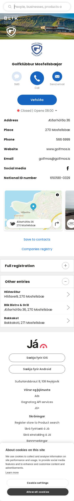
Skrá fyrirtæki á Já (37, 429)
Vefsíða (37, 100)
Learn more (12, 472)
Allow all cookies (37, 492)
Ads (37, 396)
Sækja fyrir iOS (37, 358)
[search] (37, 7)
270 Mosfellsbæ (57, 130)
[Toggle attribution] (57, 194)
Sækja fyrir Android (37, 369)
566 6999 (63, 139)
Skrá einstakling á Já (37, 435)
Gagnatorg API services (37, 402)
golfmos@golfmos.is (54, 158)
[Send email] (57, 76)
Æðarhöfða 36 (59, 120)
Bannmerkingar (37, 441)
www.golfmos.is (58, 149)
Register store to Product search (37, 423)
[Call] (37, 78)
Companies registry (37, 249)
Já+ (37, 408)
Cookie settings (38, 483)
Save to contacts (37, 239)
